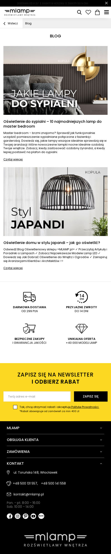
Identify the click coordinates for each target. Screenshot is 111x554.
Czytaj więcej (13, 159)
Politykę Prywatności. (85, 407)
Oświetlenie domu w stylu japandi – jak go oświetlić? (51, 243)
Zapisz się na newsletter (55, 378)
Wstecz (10, 23)
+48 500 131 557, (25, 483)
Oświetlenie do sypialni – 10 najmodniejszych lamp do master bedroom (52, 124)
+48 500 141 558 (53, 483)
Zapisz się (91, 396)
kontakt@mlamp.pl (29, 494)
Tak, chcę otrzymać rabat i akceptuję (59, 409)
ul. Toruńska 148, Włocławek (35, 472)
